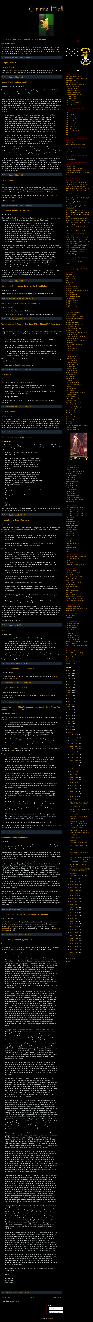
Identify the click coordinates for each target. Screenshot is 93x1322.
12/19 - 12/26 (74, 737)
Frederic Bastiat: (74, 598)
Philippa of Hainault (72, 481)
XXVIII (84, 244)
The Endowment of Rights (74, 507)
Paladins (68, 386)
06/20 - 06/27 (74, 887)
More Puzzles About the (76, 144)
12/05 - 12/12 (74, 743)
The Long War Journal (73, 657)
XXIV (80, 190)
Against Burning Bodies (73, 403)
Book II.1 (69, 202)
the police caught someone (23, 365)
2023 (70, 679)
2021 (70, 684)
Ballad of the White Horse (74, 94)
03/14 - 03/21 (74, 927)
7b (86, 198)
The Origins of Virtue (72, 382)
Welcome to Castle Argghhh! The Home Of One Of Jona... (80, 831)
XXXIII (84, 246)
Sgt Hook (4, 311)
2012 (70, 710)
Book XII (68, 134)
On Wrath (69, 423)
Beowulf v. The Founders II (74, 513)
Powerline (69, 541)
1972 (70, 961)
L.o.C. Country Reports (73, 582)
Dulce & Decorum (71, 374)
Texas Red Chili (71, 326)
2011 (70, 712)
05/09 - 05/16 (74, 904)
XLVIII (68, 254)
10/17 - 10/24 (74, 763)
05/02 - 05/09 (74, 907)
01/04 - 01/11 (74, 955)
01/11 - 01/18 (74, 952)
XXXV (73, 248)
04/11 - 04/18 (74, 915)
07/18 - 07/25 (74, 799)
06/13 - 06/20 (74, 890)
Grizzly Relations (71, 489)
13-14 (86, 220)
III (77, 173)
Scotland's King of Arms (73, 92)
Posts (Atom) (14, 1301)
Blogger (50, 1318)
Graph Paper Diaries (72, 635)
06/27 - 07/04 (74, 884)
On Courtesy (70, 421)
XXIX (67, 246)
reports (14, 314)
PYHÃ (68, 560)
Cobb (67, 551)
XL (78, 250)
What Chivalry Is (71, 427)
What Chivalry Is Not (72, 429)
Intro (67, 238)
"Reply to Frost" (71, 303)
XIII (78, 186)
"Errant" (68, 280)
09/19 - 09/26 (74, 774)
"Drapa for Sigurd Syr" (73, 276)
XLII (83, 250)
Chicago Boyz (70, 663)
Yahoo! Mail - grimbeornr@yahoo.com (16, 437)
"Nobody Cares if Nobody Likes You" (77, 290)
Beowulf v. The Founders (74, 509)
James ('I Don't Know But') (74, 653)
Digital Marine (12, 70)
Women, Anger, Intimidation (75, 471)
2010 (70, 715)
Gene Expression (71, 578)
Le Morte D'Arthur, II (72, 99)
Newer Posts (6, 1297)
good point (26, 382)
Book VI (68, 122)
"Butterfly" (69, 274)
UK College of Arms (72, 90)
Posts (51, 1308)
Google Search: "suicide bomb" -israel (17, 82)
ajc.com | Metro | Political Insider (14, 837)
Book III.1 (69, 206)
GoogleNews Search (27, 94)
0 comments (28, 57)
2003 (70, 958)
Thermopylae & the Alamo (74, 405)
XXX (71, 246)
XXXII (79, 246)
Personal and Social (72, 525)
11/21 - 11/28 (74, 749)
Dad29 (68, 659)
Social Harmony (71, 358)
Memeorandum (71, 547)
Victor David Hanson (72, 543)
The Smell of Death (72, 370)
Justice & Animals (71, 397)
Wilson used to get (37, 190)
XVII (67, 188)
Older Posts (57, 1297)
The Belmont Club (49, 90)
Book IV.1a (69, 210)
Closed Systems (71, 527)
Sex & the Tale (70, 493)
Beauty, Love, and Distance (75, 499)
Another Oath (70, 378)
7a (84, 198)
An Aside (79, 238)
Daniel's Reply (70, 517)
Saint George (70, 419)
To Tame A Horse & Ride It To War (77, 425)
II (75, 173)
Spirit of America (8, 412)
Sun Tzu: (73, 594)
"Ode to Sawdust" (71, 294)
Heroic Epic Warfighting (73, 407)
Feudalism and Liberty (73, 521)
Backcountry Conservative (16, 294)
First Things (69, 633)
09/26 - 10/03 (74, 771)
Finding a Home (71, 356)
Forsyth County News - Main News (15, 520)
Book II (68, 114)
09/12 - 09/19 (74, 777)
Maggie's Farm (70, 610)
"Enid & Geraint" (71, 278)
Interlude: (80, 218)
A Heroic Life (70, 523)
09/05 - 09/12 (74, 780)
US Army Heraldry (72, 88)
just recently (33, 754)
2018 (70, 693)
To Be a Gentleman (72, 360)
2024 (70, 676)
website (3, 192)
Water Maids (70, 502)
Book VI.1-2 (69, 214)
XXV (84, 190)
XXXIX (74, 250)
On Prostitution (70, 477)
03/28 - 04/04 (74, 921)
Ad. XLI (68, 252)
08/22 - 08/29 (74, 785)
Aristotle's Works (71, 80)
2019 (70, 690)
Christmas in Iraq (71, 411)
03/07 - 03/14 (74, 929)
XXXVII (83, 248)
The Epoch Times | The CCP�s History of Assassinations (24, 914)
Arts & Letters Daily (72, 82)
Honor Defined (70, 366)
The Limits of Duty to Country (75, 392)
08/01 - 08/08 (74, 794)
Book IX (68, 128)
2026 (70, 670)
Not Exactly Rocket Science (75, 576)
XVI (86, 186)
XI (72, 186)
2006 (70, 726)
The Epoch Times (11, 922)
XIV (81, 186)
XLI (80, 250)
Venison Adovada (71, 349)
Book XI (68, 132)
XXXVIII (68, 250)
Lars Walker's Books (72, 655)
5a (78, 206)
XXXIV (68, 248)
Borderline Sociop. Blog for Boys (76, 608)
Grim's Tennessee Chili (73, 328)
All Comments (54, 1312)
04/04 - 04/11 (74, 918)
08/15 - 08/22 (74, 788)
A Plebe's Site (70, 615)
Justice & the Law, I (72, 533)
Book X (68, 130)
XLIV (72, 252)
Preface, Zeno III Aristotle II (74, 170)
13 (75, 200)
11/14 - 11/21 (74, 751)
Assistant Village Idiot (73, 606)
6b (82, 198)
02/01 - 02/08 (74, 943)
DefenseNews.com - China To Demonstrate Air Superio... (79, 860)
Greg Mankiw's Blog (72, 637)
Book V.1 (69, 212)
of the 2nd (12, 695)
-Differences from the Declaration (76, 78)
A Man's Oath (70, 376)
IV (79, 173)
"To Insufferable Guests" (73, 307)
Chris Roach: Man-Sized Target (76, 556)
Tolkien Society (71, 105)
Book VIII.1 (69, 222)
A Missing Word (71, 479)
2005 (70, 729)
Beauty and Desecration (73, 497)
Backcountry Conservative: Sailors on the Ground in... (79, 822)
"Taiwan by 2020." (51, 825)
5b (81, 206)
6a (79, 198)
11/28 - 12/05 (74, 746)
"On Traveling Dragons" (73, 297)
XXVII (79, 244)
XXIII (77, 190)
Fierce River (70, 519)
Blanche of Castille (72, 483)
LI (76, 254)
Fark (67, 549)
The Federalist (70, 629)
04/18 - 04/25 (74, 912)
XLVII (84, 252)
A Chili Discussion (71, 330)
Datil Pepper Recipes (73, 314)
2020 (70, 687)
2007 (70, 724)
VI (83, 173)
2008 (70, 721)
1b (74, 210)
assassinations (6, 928)
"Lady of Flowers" (71, 286)
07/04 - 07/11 (74, 881)
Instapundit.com (8, 180)
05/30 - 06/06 (74, 896)
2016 (70, 698)
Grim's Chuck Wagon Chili (74, 324)
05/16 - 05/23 (74, 901)
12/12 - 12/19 (74, 740)
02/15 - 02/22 (74, 938)
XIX (88, 188)
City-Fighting (70, 390)
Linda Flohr (69, 487)
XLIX (72, 254)
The (69, 142)
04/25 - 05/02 (74, 910)
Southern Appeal (11, 862)
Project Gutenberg (72, 590)
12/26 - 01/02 (74, 735)
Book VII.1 (69, 218)
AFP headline (9, 717)
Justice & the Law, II (72, 535)
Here (3, 638)
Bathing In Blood (71, 394)
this (29, 47)
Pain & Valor (70, 491)
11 (71, 200)
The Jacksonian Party (73, 558)
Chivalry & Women (72, 469)
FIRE (67, 631)
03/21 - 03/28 (74, 924)
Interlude (68, 204)
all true (13, 532)
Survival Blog (70, 563)
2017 (70, 695)
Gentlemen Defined (72, 362)
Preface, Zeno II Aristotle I (74, 168)
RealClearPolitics (71, 643)
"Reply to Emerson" (72, 301)
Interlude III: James (75, 188)
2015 (70, 701)
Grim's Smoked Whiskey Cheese (76, 332)
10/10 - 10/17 (74, 766)
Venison (68, 347)
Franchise (69, 531)
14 (74, 224)
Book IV (68, 118)
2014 (70, 704)
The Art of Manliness (72, 623)
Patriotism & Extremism (73, 417)
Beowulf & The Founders (74, 511)
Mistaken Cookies (71, 334)
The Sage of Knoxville (73, 661)
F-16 (12, 750)
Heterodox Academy (72, 639)
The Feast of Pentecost (73, 413)
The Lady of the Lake (73, 467)
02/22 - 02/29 (74, 935)
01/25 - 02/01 (74, 946)
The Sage (11, 201)
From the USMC (71, 401)
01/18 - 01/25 (74, 949)
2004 (70, 732)
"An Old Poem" (71, 299)
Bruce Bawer (36, 218)
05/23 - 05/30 (74, 898)
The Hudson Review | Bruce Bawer (15, 210)
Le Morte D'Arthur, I (72, 96)
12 (73, 200)
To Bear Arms (70, 380)
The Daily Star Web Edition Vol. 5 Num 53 (17, 668)
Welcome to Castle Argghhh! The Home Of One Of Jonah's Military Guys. (30, 324)
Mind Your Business (72, 86)
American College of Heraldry (75, 84)
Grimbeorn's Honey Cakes (74, 316)
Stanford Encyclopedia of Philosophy (78, 645)
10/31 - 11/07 (74, 757)
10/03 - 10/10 (74, 768)
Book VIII (69, 126)
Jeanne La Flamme (72, 485)
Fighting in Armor (71, 372)
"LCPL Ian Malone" (72, 288)
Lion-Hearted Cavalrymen (74, 409)
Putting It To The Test (72, 399)
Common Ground (71, 627)
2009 (70, 718)
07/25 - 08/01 (74, 797)
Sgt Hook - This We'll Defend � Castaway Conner (21, 303)
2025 (70, 673)
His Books (69, 617)
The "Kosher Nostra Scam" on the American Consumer (23, 39)
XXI (70, 190)
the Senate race (44, 845)
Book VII (68, 124)
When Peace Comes (72, 364)
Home (32, 1297)
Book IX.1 (69, 226)
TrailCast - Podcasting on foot (75, 565)
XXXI (75, 246)
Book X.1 (69, 230)
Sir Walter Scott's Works (73, 103)
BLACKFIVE (6, 375)
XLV (76, 252)
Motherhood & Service (73, 495)
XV (84, 186)
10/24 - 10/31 (74, 760)
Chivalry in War (71, 388)
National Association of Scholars (76, 641)
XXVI (75, 244)
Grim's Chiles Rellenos (73, 322)
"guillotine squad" (13, 926)
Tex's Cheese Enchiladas (74, 344)
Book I (68, 112)
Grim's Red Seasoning (73, 312)
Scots (3, 630)
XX (67, 190)
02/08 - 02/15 (74, 941)
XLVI (80, 252)
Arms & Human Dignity (73, 76)
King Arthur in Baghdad (73, 384)
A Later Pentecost (71, 415)
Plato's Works (70, 101)
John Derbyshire (71, 580)
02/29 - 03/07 (74, 932)
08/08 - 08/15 (74, 791)
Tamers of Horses (71, 368)
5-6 (78, 214)
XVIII (84, 188)
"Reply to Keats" (71, 305)
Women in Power (71, 475)
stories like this (14, 336)
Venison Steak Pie (72, 351)
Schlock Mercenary (72, 586)
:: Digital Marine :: (8, 63)
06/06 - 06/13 (74, 893)
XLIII (87, 250)
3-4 (79, 210)
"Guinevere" (70, 282)
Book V (68, 120)
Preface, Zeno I (71, 166)
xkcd (67, 588)
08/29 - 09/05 (74, 782)
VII (86, 173)
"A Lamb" (69, 284)
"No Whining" (70, 292)
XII (75, 186)
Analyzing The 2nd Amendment (14, 688)
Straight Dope (70, 584)
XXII (73, 190)
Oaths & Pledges (71, 529)
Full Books (69, 592)
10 (68, 200)
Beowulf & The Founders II (74, 515)
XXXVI (77, 248)
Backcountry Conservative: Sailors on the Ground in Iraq (24, 286)
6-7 (84, 206)
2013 (70, 707)
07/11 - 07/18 (74, 879)
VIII (88, 173)
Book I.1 (68, 198)
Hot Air (68, 545)
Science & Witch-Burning (74, 473)
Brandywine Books (72, 651)
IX (66, 175)
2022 (70, 681)
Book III (68, 116)
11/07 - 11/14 (74, 754)
